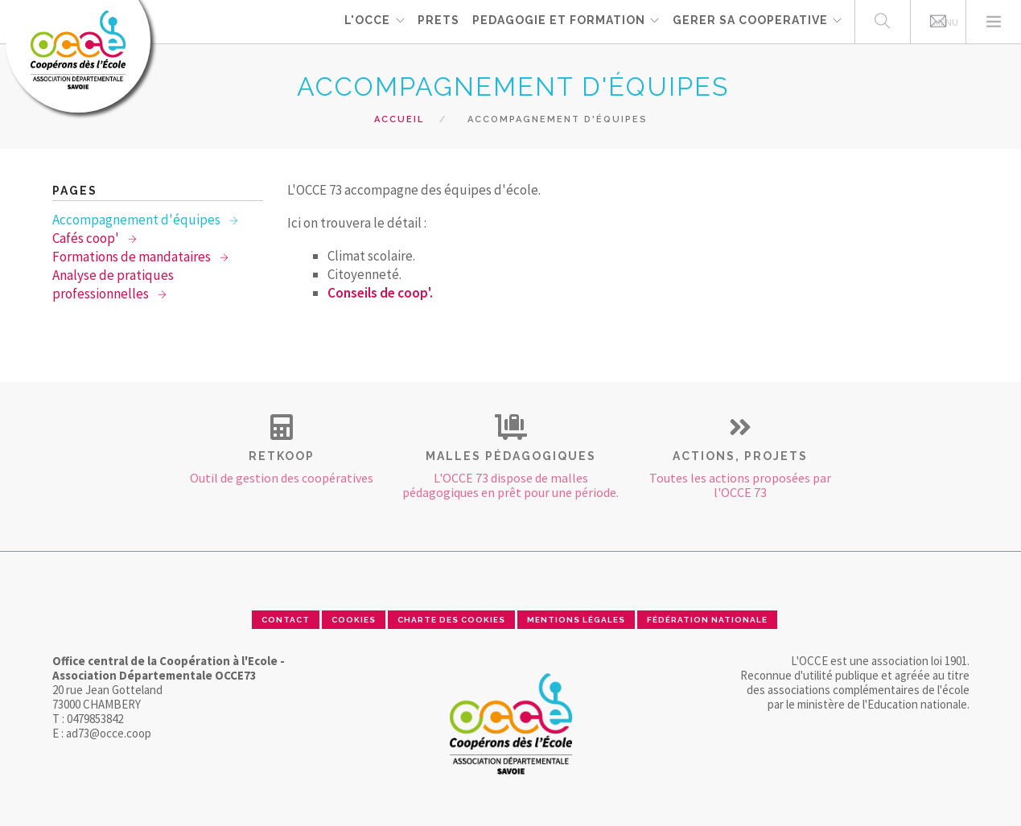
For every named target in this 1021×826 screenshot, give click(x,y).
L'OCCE (366, 20)
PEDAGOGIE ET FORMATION (557, 20)
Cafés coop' (86, 238)
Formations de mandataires (132, 256)
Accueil (399, 119)
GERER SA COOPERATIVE (749, 20)
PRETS (438, 20)
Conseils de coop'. (380, 293)
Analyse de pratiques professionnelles (113, 284)
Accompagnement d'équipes (137, 219)
